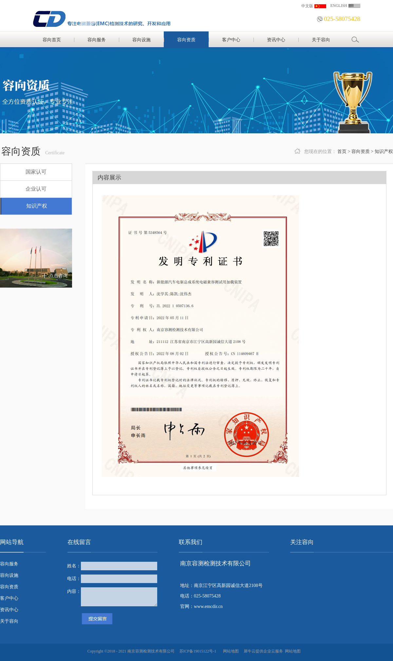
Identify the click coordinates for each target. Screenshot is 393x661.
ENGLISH (338, 5)
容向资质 (360, 151)
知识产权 (384, 151)
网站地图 (230, 651)
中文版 (307, 6)
